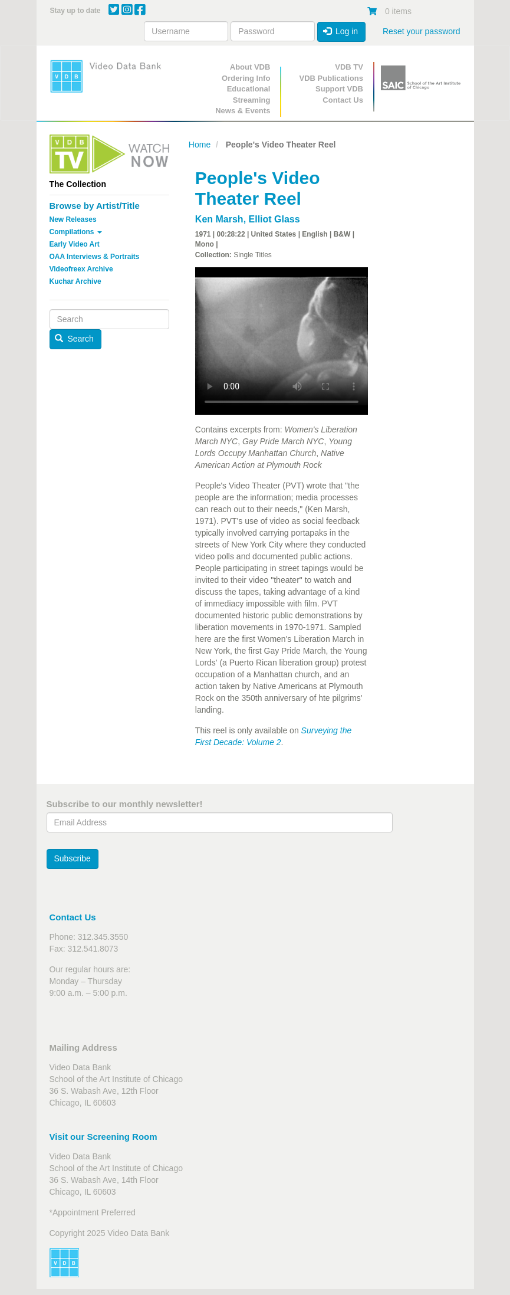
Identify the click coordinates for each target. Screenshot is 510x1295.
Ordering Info (246, 78)
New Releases (73, 219)
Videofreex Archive (81, 269)
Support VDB (339, 88)
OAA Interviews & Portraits (95, 257)
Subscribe (72, 858)
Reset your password (421, 31)
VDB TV (349, 67)
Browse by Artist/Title (95, 206)
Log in (340, 31)
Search (74, 338)
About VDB (250, 67)
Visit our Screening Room (103, 1137)
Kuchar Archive (75, 281)
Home (199, 144)
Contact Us (343, 100)
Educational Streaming (249, 94)
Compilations (76, 232)
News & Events (242, 110)
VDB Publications (331, 78)
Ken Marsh (219, 219)
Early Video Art (75, 244)
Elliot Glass (274, 219)
